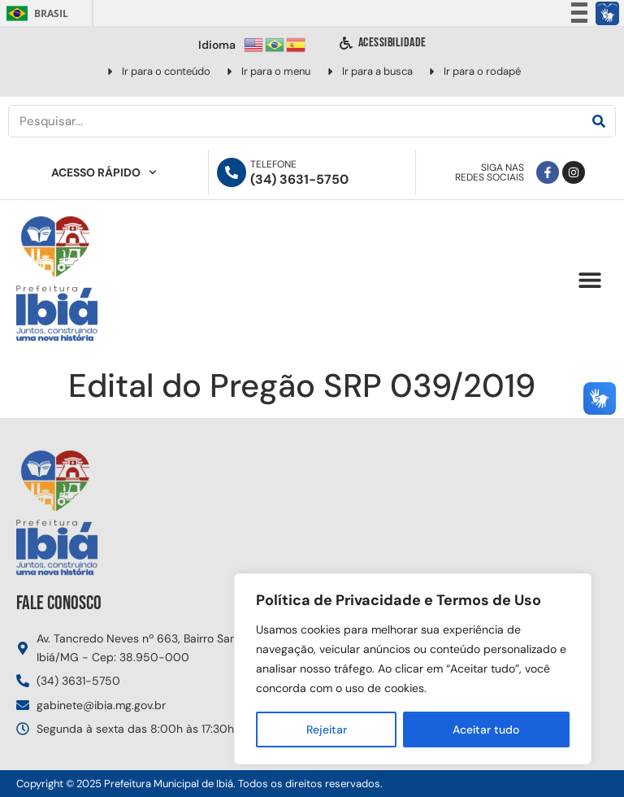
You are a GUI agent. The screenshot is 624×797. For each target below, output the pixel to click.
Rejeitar (326, 729)
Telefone (273, 164)
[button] (589, 280)
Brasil (34, 13)
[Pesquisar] (599, 121)
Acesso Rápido (104, 172)
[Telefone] (231, 172)
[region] (413, 669)
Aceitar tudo (486, 729)
